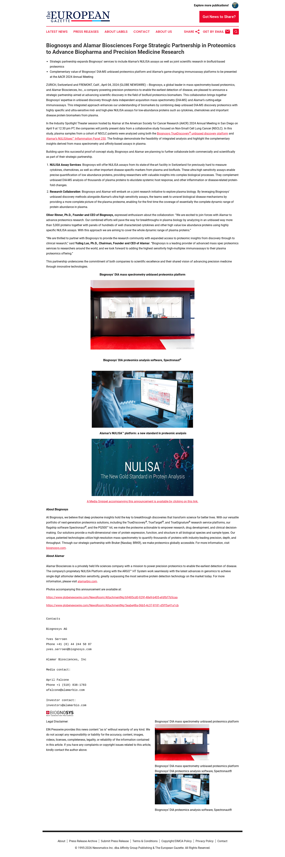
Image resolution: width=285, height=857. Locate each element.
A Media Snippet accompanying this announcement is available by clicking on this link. (142, 501)
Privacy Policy (205, 841)
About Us (164, 32)
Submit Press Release (115, 841)
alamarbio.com (87, 581)
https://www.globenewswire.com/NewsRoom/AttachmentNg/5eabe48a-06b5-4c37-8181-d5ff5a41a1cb (112, 605)
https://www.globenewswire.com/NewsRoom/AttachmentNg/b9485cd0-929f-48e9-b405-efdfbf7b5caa (112, 597)
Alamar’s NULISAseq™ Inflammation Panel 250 (76, 138)
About (61, 841)
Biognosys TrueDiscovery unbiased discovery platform (192, 133)
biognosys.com (56, 548)
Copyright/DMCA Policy (176, 841)
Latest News (57, 32)
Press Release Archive (83, 841)
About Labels (116, 32)
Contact (141, 32)
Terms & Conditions (145, 841)
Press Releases (86, 32)
